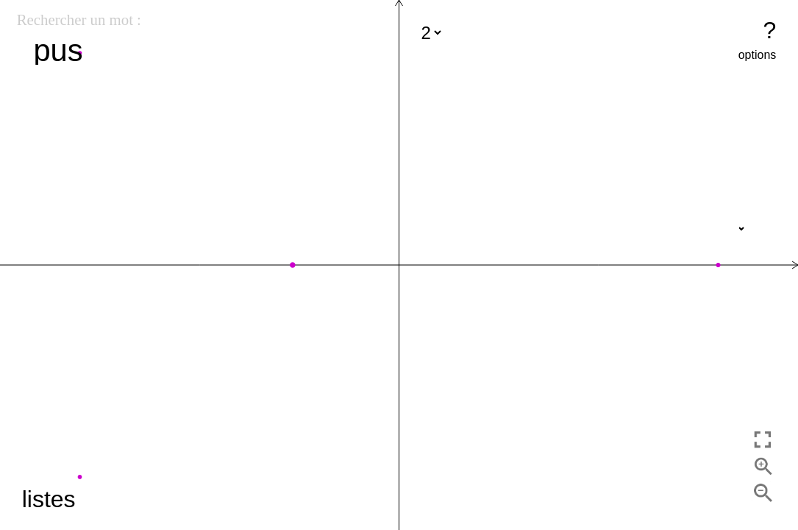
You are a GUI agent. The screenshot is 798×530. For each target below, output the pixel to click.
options (757, 55)
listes (49, 499)
